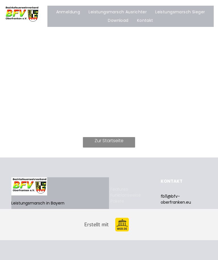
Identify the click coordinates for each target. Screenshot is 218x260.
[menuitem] (68, 12)
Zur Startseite (109, 140)
